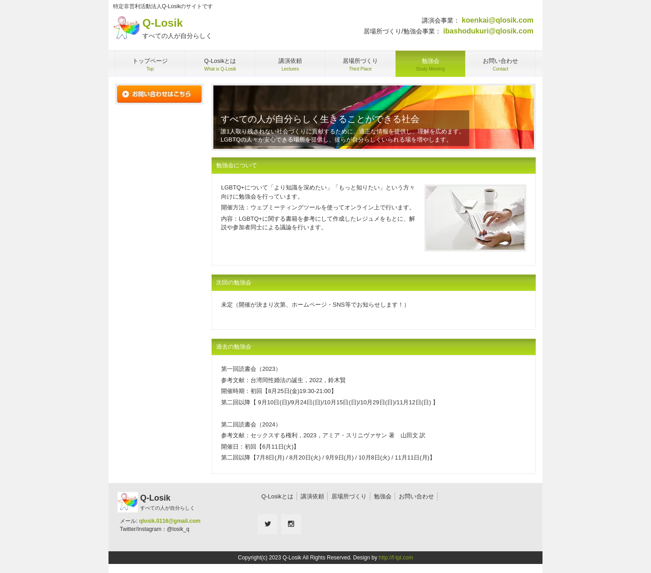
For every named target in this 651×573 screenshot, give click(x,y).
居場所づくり (349, 496)
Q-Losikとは (277, 496)
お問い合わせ (416, 496)
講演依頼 (312, 496)
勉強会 (383, 496)
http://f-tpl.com (396, 557)
